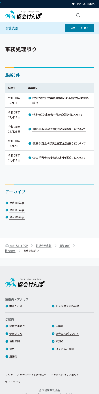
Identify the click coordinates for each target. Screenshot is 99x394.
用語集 (13, 356)
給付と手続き (17, 326)
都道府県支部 (43, 245)
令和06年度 (17, 217)
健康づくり (15, 333)
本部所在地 (15, 306)
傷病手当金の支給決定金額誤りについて (59, 129)
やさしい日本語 (85, 4)
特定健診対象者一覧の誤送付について (57, 114)
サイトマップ (13, 382)
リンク (9, 375)
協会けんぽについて (67, 333)
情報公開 (10, 250)
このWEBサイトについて (31, 375)
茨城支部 (11, 28)
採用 (12, 349)
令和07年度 (17, 210)
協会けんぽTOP (18, 245)
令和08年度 (17, 203)
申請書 (59, 326)
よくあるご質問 (65, 349)
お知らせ (61, 341)
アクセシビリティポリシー (66, 375)
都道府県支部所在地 (67, 306)
